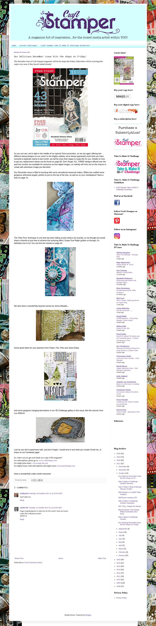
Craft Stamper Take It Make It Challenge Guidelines (65, 46)
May (120, 542)
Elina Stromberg (123, 288)
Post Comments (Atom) (33, 562)
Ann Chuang (122, 270)
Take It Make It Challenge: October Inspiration (128, 502)
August (121, 532)
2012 (119, 573)
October (122, 473)
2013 (119, 570)
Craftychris (24, 493)
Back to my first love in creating (128, 384)
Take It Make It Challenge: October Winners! (128, 483)
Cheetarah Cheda (124, 390)
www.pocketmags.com (66, 466)
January (122, 555)
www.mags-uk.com (40, 463)
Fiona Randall (122, 400)
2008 (119, 586)
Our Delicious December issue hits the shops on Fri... (129, 477)
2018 (119, 460)
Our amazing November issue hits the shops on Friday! (129, 524)
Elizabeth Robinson (124, 278)
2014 (119, 566)
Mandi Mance (122, 366)
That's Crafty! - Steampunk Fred (128, 412)
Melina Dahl (121, 326)
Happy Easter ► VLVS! (125, 264)
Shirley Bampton (123, 253)
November (123, 470)
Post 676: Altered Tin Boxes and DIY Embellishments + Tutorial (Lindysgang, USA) (128, 338)
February (122, 552)
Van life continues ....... (125, 310)
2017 (119, 464)
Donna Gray (121, 410)
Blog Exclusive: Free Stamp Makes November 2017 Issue (128, 512)
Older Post (102, 558)
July (120, 535)
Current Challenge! (28, 46)
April (120, 545)
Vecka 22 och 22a (123, 328)
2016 (119, 560)
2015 (119, 563)
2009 (119, 583)
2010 (119, 580)
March (121, 549)
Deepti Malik (122, 316)
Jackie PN (24, 508)
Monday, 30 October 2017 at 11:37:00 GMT (46, 493)
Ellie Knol (120, 298)
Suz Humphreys (123, 346)
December (123, 466)
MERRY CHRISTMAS (124, 272)
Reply (22, 500)
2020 (119, 454)
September (123, 529)
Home (14, 46)
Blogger (88, 615)
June (121, 539)
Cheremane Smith (124, 356)
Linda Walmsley (123, 308)
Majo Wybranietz (123, 263)
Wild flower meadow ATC (127, 498)
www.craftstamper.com (48, 460)
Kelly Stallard (122, 376)
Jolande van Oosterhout (126, 382)
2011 (119, 576)
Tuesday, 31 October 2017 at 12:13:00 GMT (45, 508)
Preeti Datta (121, 334)
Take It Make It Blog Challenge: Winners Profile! (130, 488)
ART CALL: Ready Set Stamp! (129, 506)
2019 (119, 457)
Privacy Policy (121, 598)
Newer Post (19, 558)
